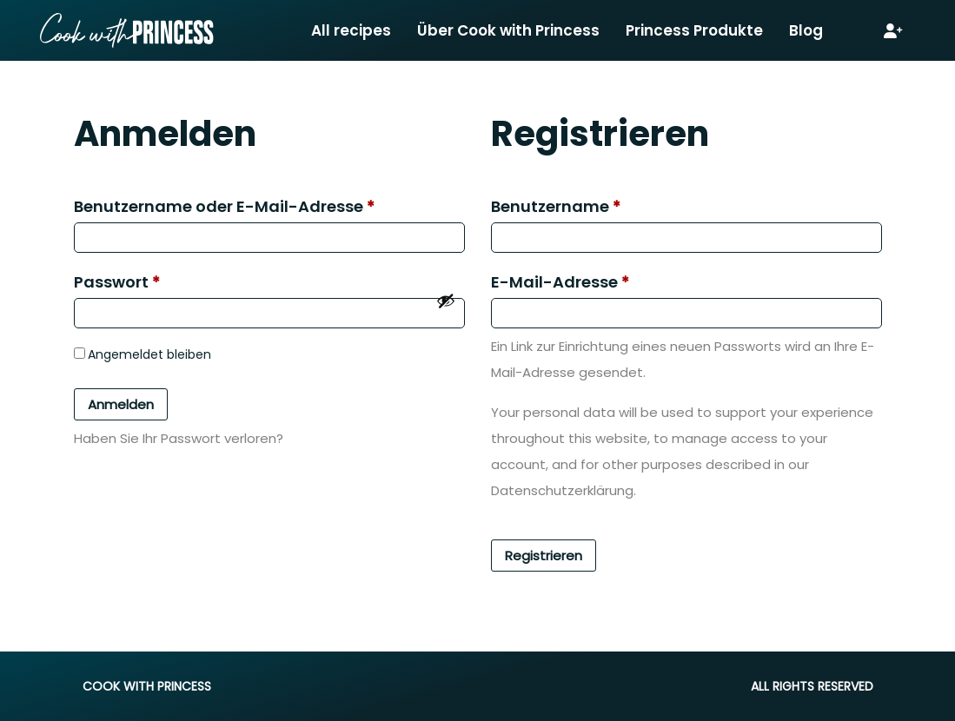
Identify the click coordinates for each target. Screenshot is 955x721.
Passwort (117, 282)
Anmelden (121, 404)
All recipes (351, 30)
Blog (806, 30)
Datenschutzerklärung (562, 490)
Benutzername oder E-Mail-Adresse (224, 206)
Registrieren (543, 555)
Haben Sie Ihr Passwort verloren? (178, 438)
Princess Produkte (694, 30)
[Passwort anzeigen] (445, 300)
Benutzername (555, 206)
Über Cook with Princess (508, 30)
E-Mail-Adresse (560, 282)
